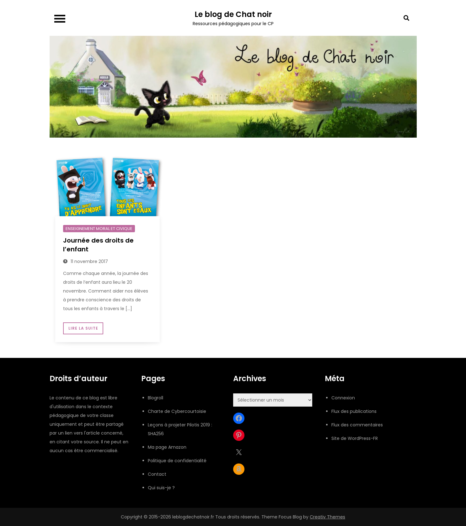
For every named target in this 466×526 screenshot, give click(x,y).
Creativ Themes (327, 517)
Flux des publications (354, 411)
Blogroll (155, 398)
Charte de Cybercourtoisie (177, 411)
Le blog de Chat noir (233, 14)
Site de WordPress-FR (354, 438)
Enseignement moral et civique (99, 229)
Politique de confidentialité (177, 461)
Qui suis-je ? (161, 488)
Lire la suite (83, 328)
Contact (157, 474)
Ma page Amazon (167, 447)
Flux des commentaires (357, 425)
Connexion (343, 398)
